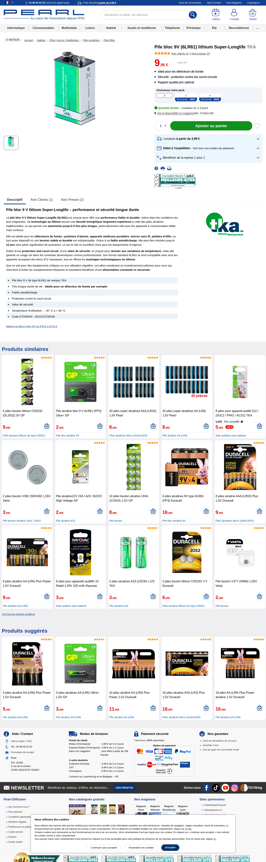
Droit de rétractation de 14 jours (219, 740)
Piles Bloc (109, 40)
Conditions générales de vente (24, 816)
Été (214, 28)
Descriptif (14, 200)
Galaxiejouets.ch (213, 810)
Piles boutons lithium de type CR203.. (24, 435)
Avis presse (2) (72, 200)
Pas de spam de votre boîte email (221, 749)
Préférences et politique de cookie (26, 826)
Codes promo (15, 831)
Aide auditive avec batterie (231, 435)
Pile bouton (115, 520)
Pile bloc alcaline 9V (67, 435)
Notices (12, 836)
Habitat (111, 28)
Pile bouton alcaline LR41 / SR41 (22, 520)
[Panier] (253, 15)
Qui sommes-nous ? (19, 806)
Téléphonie (172, 28)
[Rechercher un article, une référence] (149, 14)
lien (190, 829)
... (258, 28)
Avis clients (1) (42, 200)
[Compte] (234, 15)
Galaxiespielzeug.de (215, 805)
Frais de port (99, 2)
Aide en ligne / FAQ (21, 741)
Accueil (28, 40)
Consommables (43, 28)
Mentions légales (17, 821)
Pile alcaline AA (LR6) (174, 435)
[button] (175, 113)
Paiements (149, 740)
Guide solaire (15, 841)
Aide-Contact (214, 2)
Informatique (16, 28)
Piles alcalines (91, 40)
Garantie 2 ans (210, 745)
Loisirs (90, 28)
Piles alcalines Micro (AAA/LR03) (128, 435)
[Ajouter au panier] (211, 125)
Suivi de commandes (190, 2)
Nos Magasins (234, 2)
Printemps (193, 28)
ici (215, 839)
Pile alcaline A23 (65, 520)
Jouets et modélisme (141, 28)
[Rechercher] (193, 15)
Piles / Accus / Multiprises (64, 40)
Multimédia (69, 28)
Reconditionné (239, 28)
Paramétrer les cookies (141, 847)
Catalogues (253, 2)
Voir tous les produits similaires (18, 614)
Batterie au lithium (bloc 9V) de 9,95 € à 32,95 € (31, 326)
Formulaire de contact (22, 752)
